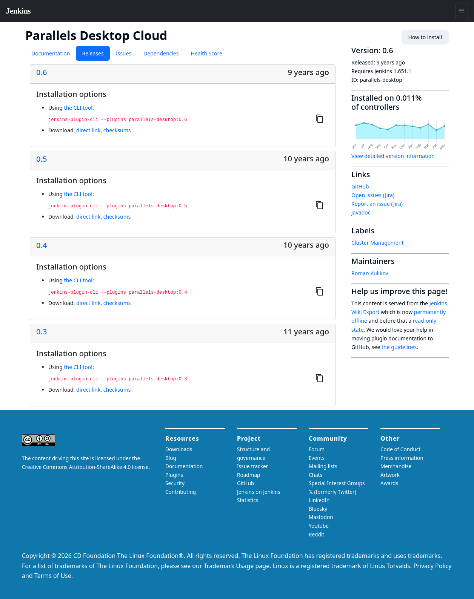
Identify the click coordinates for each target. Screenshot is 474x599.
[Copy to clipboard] (319, 118)
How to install (425, 37)
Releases (92, 53)
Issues (123, 53)
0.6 (41, 72)
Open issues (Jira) (372, 195)
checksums (117, 130)
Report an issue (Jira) (377, 203)
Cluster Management (377, 242)
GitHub (360, 186)
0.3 (41, 331)
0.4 (41, 245)
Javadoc (360, 212)
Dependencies (161, 53)
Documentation (50, 53)
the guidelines (399, 347)
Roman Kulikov (369, 273)
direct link (88, 130)
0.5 (41, 159)
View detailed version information (393, 155)
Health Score (206, 53)
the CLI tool (78, 107)
